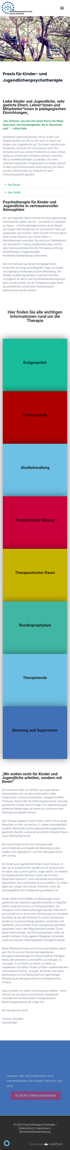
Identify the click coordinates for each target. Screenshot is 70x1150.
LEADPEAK (53, 1144)
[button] (62, 8)
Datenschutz (26, 1128)
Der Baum (14, 185)
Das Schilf (14, 192)
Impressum (43, 1128)
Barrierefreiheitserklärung (35, 1131)
